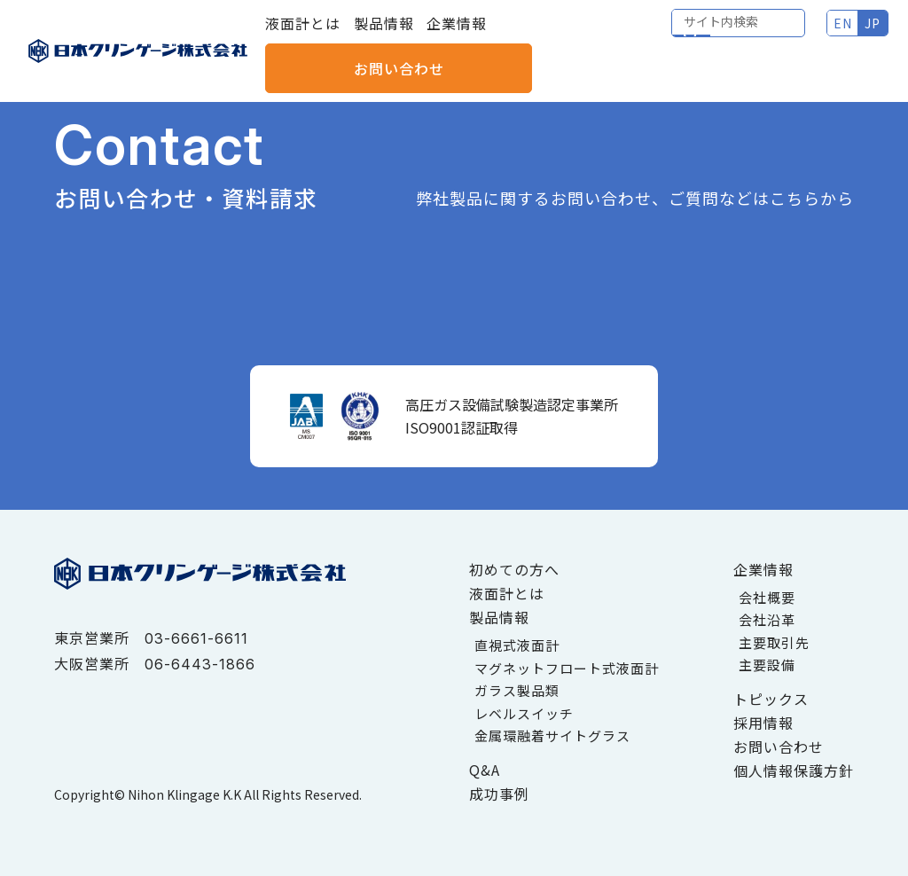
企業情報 (457, 35)
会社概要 (767, 597)
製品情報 (384, 35)
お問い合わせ (829, 35)
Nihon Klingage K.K (184, 794)
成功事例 (499, 793)
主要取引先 (774, 642)
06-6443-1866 (200, 664)
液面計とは (302, 35)
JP (721, 35)
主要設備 (767, 664)
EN (690, 35)
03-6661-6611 (196, 638)
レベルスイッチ (524, 713)
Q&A (484, 769)
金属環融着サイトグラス (552, 735)
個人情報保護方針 (793, 770)
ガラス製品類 (517, 690)
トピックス (771, 698)
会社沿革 (767, 619)
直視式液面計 (517, 645)
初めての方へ (514, 569)
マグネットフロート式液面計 (566, 668)
